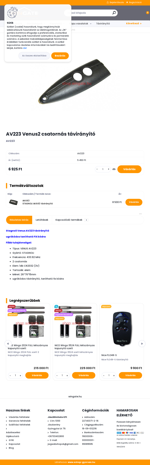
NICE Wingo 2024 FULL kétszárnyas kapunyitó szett (28, 347)
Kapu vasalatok (79, 23)
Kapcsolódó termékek (72, 220)
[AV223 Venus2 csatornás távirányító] (75, 82)
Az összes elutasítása (34, 55)
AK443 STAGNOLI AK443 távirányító (37, 202)
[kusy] (103, 169)
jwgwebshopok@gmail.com (63, 444)
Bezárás (60, 55)
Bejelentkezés (117, 2)
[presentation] (8, 343)
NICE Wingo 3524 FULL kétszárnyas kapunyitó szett (75, 347)
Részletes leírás (19, 220)
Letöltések (42, 220)
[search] (114, 14)
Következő (132, 23)
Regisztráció (135, 2)
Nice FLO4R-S (109, 355)
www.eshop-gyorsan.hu (81, 462)
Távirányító (103, 23)
